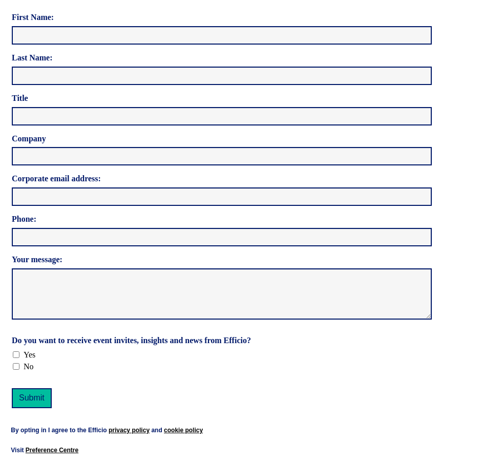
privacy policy (129, 430)
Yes (29, 354)
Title (20, 98)
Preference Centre (52, 450)
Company (29, 138)
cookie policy (183, 430)
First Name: (33, 17)
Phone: (24, 219)
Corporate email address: (56, 178)
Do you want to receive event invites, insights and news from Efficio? (131, 340)
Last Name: (32, 57)
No (29, 366)
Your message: (37, 259)
